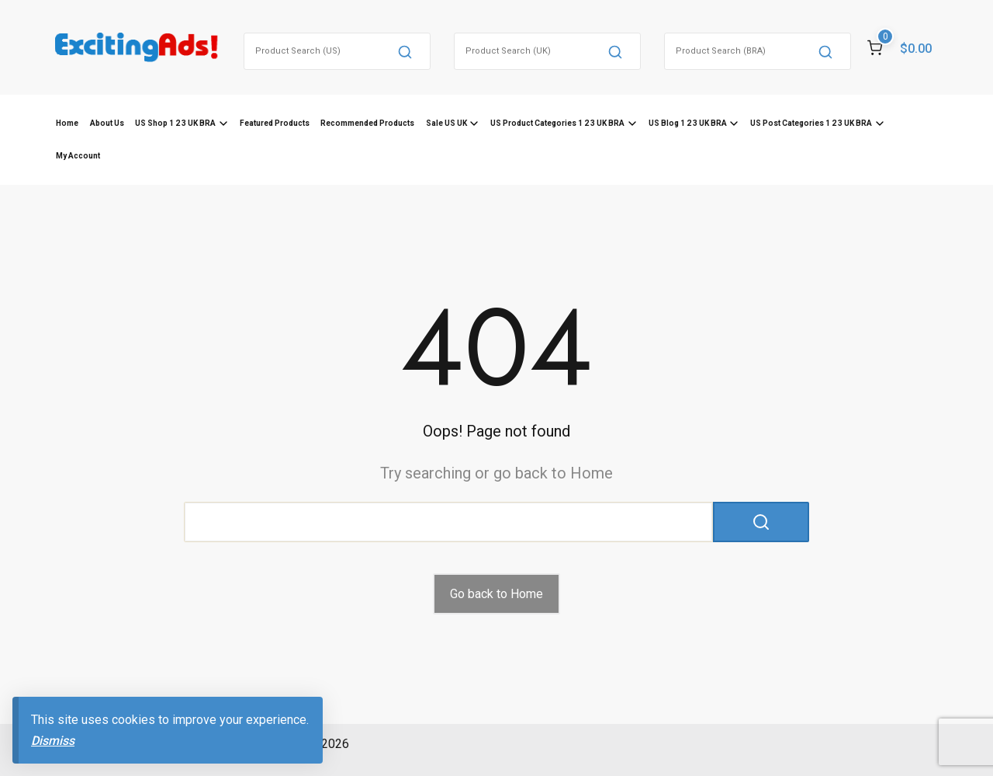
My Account (78, 155)
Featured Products (275, 123)
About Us (107, 123)
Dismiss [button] (52, 740)
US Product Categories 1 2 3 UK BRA (557, 123)
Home (67, 123)
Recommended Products (367, 123)
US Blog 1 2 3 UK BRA (688, 123)
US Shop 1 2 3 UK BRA (175, 123)
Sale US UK (446, 123)
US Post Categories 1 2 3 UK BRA (811, 123)
